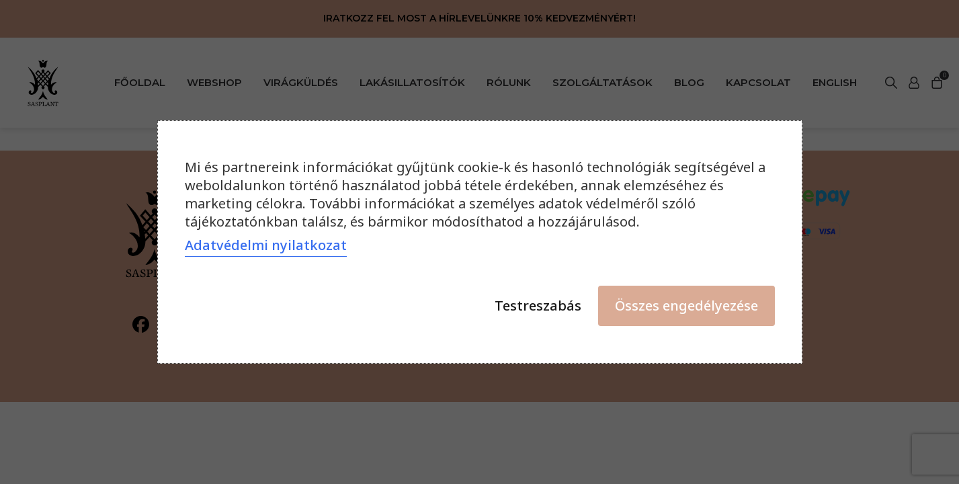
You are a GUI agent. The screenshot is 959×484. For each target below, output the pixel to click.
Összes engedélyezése (686, 305)
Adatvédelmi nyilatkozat (266, 245)
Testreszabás (538, 305)
